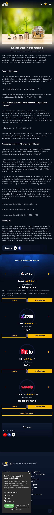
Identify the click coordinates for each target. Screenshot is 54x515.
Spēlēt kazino (40, 300)
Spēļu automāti (33, 487)
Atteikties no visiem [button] (22, 506)
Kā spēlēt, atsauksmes (35, 494)
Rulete (31, 489)
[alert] (16, 492)
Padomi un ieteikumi (34, 479)
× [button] (29, 473)
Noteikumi (32, 481)
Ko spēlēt (31, 476)
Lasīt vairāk (7, 489)
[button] (16, 510)
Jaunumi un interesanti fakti (37, 474)
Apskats (14, 300)
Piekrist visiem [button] (9, 506)
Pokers (31, 492)
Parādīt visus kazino (27, 413)
